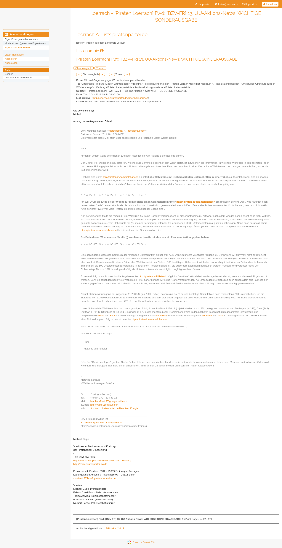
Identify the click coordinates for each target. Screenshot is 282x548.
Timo (221, 315)
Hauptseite (202, 4)
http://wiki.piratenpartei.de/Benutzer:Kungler (114, 408)
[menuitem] (202, 4)
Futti (112, 315)
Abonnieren (11, 58)
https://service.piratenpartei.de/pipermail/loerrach (120, 98)
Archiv (8, 70)
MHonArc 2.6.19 (115, 528)
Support (248, 4)
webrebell (207, 315)
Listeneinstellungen (19, 34)
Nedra (100, 315)
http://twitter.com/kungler (104, 404)
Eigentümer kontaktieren (18, 47)
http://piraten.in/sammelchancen (120, 177)
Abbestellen (11, 63)
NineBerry (161, 315)
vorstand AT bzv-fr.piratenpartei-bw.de (94, 478)
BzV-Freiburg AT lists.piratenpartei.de (101, 422)
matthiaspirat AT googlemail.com (127, 130)
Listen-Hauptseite (14, 54)
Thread (100, 68)
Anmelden (270, 4)
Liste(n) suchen (225, 4)
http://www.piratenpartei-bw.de (90, 464)
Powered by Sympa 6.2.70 (143, 542)
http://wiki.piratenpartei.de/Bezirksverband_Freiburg (102, 460)
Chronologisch (83, 68)
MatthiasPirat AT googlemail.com (108, 401)
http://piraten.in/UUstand (152, 276)
